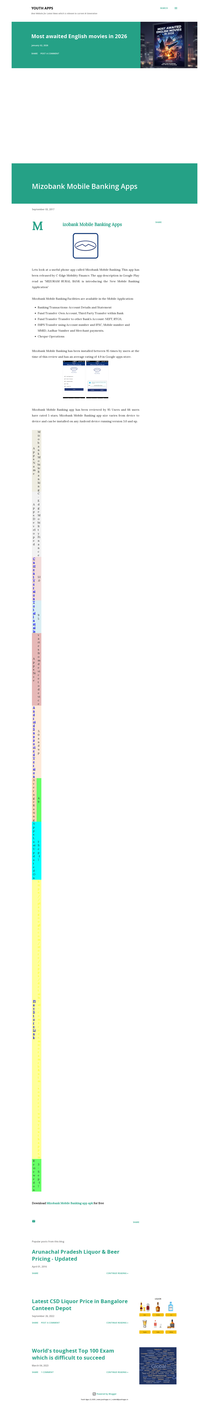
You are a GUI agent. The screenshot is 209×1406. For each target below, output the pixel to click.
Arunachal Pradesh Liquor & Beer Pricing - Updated (75, 1255)
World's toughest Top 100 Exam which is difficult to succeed (73, 1354)
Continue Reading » (117, 1273)
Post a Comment (49, 53)
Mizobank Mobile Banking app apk (70, 1203)
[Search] (164, 8)
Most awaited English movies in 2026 (79, 36)
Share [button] (34, 53)
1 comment (47, 1372)
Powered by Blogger (104, 1394)
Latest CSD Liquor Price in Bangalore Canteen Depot (80, 1305)
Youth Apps (42, 8)
